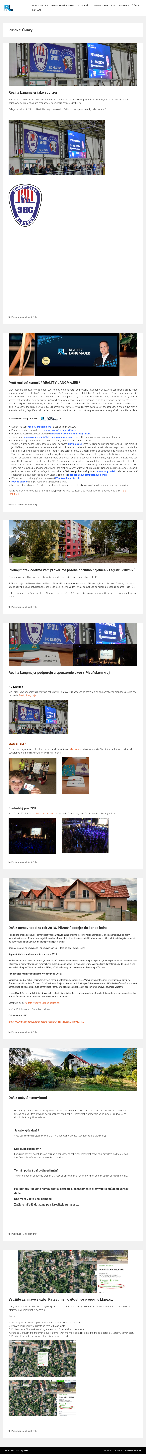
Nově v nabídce (40, 5)
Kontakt (36, 10)
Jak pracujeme (100, 5)
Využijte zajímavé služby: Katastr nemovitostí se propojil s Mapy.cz (61, 1299)
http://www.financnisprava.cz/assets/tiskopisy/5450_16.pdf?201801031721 (47, 1021)
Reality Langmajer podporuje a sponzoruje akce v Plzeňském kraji (59, 673)
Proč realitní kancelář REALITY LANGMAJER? (44, 383)
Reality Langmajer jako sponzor (33, 92)
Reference (123, 5)
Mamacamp (76, 749)
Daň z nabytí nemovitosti (28, 1098)
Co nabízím (83, 5)
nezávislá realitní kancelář (44, 813)
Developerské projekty (63, 5)
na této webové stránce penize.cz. (42, 1003)
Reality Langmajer (28, 695)
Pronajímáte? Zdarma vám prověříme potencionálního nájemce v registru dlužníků (72, 570)
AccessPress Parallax (131, 1450)
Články (135, 5)
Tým (113, 5)
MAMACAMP (17, 744)
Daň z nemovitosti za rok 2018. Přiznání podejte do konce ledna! (58, 928)
